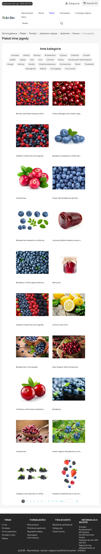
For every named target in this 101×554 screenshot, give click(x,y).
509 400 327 (26, 3)
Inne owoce (70, 69)
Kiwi (32, 60)
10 (56, 501)
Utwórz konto (58, 531)
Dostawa (6, 528)
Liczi (40, 60)
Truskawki (89, 64)
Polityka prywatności (36, 528)
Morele (32, 64)
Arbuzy (26, 55)
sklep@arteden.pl (87, 548)
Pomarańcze (65, 64)
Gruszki (86, 55)
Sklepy (5, 538)
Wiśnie (43, 69)
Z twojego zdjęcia (83, 13)
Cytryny (63, 55)
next (62, 501)
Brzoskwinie (50, 55)
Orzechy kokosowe (47, 64)
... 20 (76, 501)
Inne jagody (55, 69)
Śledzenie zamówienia (62, 524)
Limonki (50, 60)
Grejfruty (75, 55)
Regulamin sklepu (35, 531)
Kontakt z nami (8, 535)
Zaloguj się (57, 528)
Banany (37, 55)
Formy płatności (9, 531)
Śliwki (77, 64)
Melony (21, 64)
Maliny (61, 60)
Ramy (23, 17)
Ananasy (15, 55)
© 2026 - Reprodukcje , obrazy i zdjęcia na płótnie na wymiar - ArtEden (51, 550)
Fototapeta (65, 13)
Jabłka (13, 60)
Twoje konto (63, 519)
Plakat (51, 13)
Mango (10, 64)
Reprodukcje (27, 13)
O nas (4, 524)
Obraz (41, 13)
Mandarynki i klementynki (79, 60)
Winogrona (31, 69)
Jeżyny (23, 60)
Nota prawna (33, 524)
